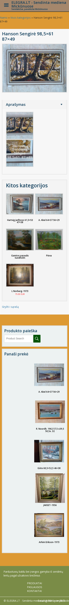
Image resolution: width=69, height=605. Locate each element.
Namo (4, 17)
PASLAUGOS (34, 587)
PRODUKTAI (34, 583)
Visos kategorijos (20, 17)
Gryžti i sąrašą (10, 306)
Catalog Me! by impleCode (53, 600)
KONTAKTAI (34, 591)
